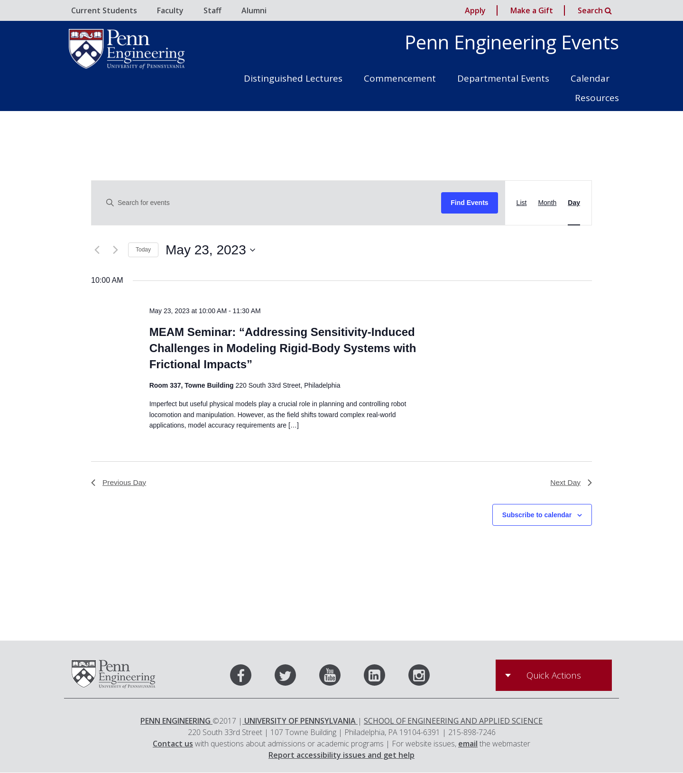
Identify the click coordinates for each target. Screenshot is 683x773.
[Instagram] (419, 677)
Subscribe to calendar (537, 515)
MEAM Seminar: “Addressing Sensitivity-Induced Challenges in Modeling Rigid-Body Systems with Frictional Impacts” (282, 348)
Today (143, 249)
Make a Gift (531, 10)
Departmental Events (503, 78)
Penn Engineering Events (512, 42)
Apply (475, 10)
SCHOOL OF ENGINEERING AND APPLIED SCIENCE (453, 721)
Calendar (590, 78)
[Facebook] (251, 677)
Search (595, 10)
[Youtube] (340, 677)
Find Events (469, 202)
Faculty (170, 10)
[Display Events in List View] (522, 203)
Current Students (104, 10)
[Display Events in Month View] (547, 203)
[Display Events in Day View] (574, 203)
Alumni (254, 10)
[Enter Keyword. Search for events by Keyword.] (270, 203)
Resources (597, 98)
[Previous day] (96, 250)
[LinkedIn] (385, 677)
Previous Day (119, 483)
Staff (212, 10)
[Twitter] (296, 677)
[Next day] (115, 250)
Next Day (570, 483)
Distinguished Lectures (293, 78)
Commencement (400, 78)
